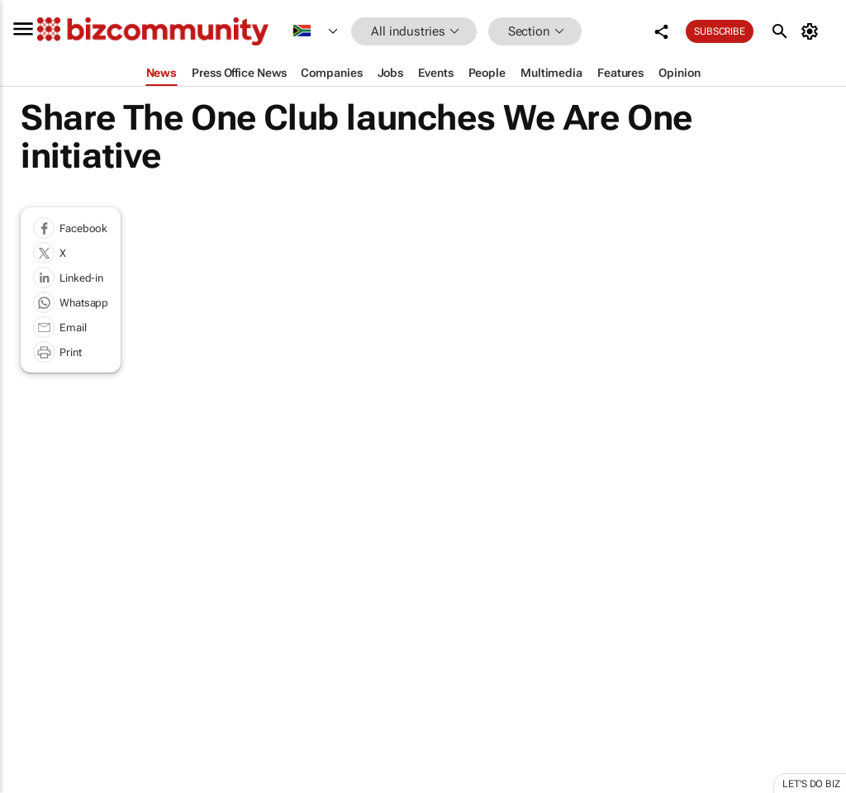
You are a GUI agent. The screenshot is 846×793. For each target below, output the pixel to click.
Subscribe (719, 31)
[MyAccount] (812, 31)
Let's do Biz (811, 784)
